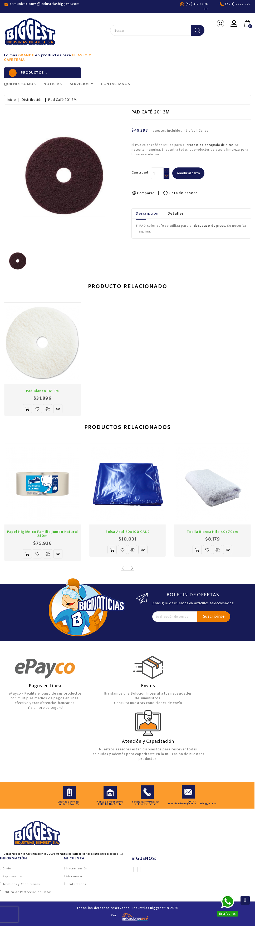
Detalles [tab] (176, 213)
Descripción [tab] (147, 213)
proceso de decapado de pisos (210, 144)
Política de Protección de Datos (27, 892)
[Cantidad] (157, 173)
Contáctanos (76, 884)
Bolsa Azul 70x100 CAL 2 (127, 532)
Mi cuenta (74, 876)
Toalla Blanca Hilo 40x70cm (212, 532)
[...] (121, 854)
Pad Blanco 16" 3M (42, 391)
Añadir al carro (188, 173)
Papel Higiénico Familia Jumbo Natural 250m (42, 534)
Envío (7, 868)
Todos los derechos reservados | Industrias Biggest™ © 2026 (127, 908)
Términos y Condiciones (21, 884)
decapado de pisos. (210, 226)
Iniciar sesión (76, 868)
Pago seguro (12, 876)
